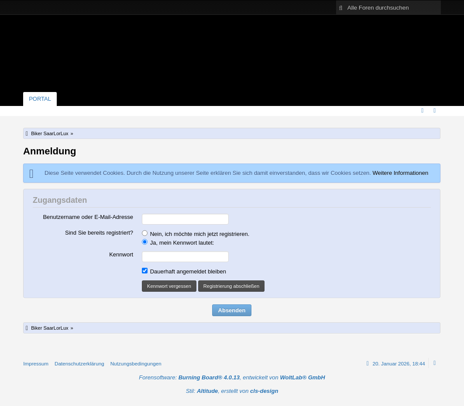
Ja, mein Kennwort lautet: (178, 242)
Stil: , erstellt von (232, 391)
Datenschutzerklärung (79, 363)
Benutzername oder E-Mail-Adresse (88, 217)
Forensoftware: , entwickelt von (232, 377)
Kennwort (121, 254)
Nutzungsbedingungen (136, 363)
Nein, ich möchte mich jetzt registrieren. (195, 233)
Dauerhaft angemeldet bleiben (184, 271)
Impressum (35, 363)
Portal (40, 99)
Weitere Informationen (401, 173)
